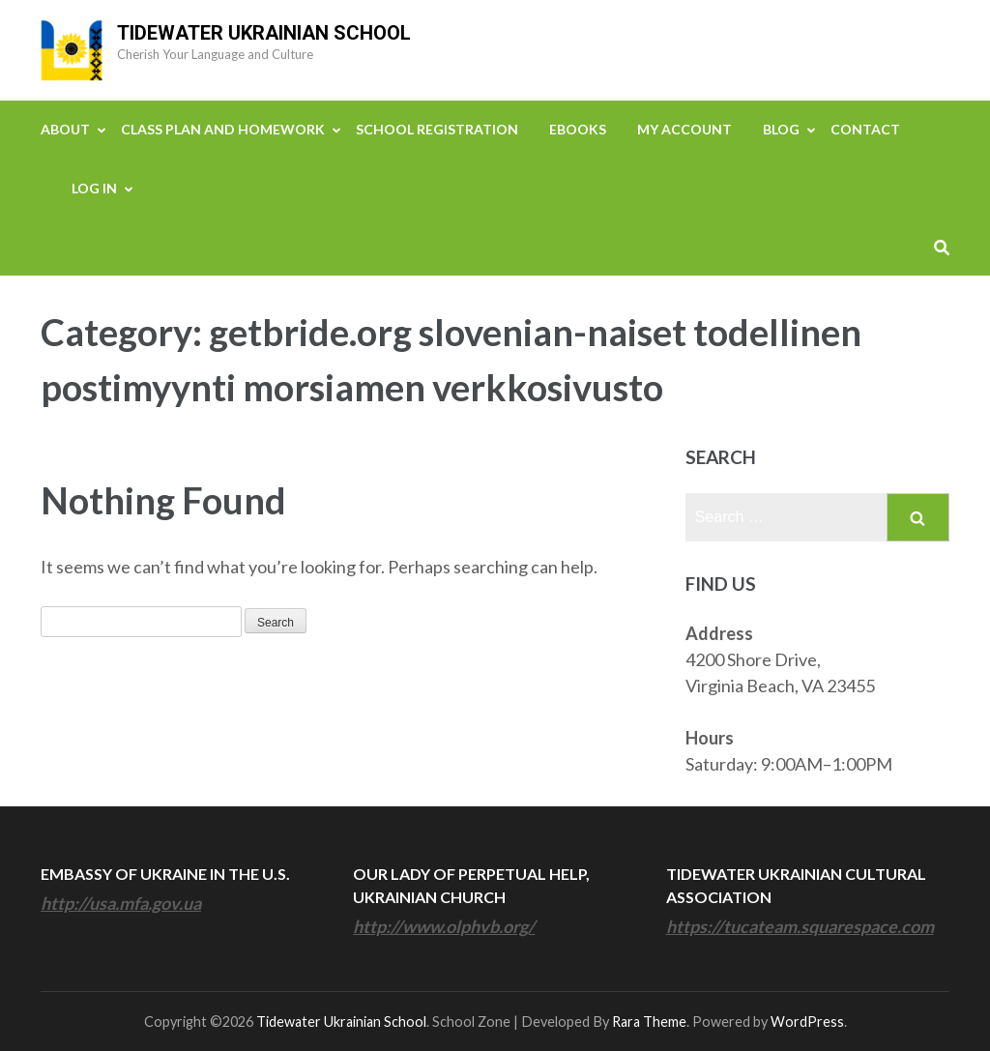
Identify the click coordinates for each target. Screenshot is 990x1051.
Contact (865, 129)
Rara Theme (649, 1021)
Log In (94, 188)
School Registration (437, 129)
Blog (781, 129)
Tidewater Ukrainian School (264, 32)
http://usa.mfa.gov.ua (121, 903)
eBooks (577, 129)
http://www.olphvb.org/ (444, 926)
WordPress (807, 1021)
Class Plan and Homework (223, 129)
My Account (684, 129)
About (65, 129)
